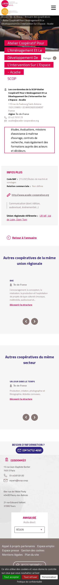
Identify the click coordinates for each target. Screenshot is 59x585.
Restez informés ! (31, 565)
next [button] (34, 321)
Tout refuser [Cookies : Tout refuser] (30, 577)
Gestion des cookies (32, 550)
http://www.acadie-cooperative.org (30, 195)
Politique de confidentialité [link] (29, 581)
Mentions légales (12, 554)
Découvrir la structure (21, 304)
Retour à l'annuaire (24, 238)
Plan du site (32, 554)
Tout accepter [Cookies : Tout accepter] (11, 577)
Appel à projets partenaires (18, 546)
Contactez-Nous (31, 450)
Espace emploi (45, 546)
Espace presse (10, 550)
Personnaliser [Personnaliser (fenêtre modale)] (49, 577)
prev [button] (26, 321)
